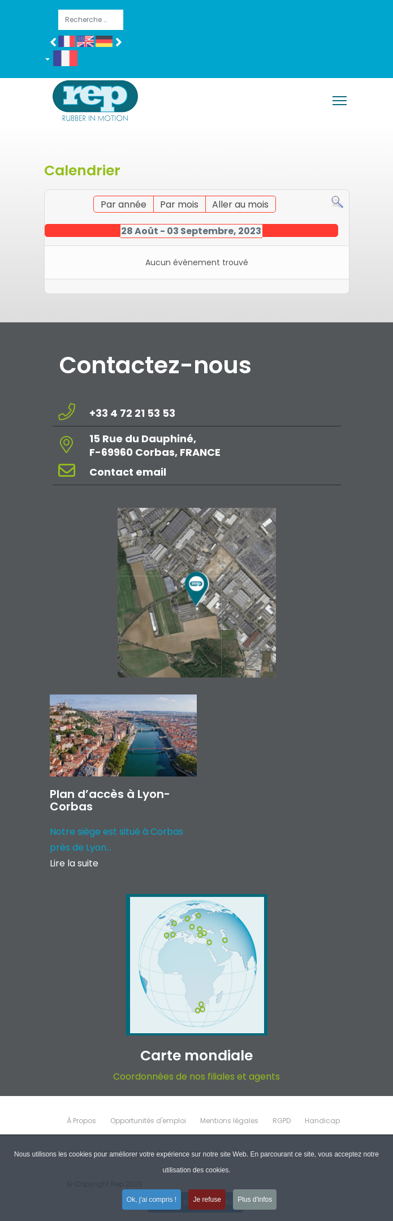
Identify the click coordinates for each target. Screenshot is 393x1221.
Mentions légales (229, 1120)
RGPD (282, 1120)
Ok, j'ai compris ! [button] (151, 1203)
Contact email (129, 472)
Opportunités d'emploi (148, 1120)
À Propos (81, 1120)
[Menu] (339, 100)
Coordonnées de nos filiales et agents (196, 1076)
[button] (65, 60)
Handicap (322, 1120)
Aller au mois (240, 204)
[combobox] (90, 20)
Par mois (179, 204)
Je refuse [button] (207, 1203)
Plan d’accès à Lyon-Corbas (110, 800)
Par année (123, 204)
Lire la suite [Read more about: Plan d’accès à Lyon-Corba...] (74, 863)
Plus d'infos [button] (254, 1203)
